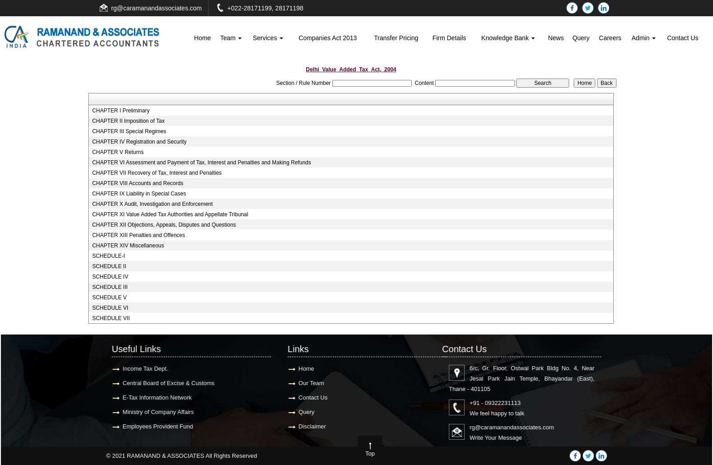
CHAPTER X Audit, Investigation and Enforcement (152, 204)
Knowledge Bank (508, 38)
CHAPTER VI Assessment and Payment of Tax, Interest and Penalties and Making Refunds (201, 162)
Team (231, 38)
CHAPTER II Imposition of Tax (128, 121)
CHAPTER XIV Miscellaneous (128, 245)
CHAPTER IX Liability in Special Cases (139, 194)
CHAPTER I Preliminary (120, 110)
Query (580, 38)
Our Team (42, 383)
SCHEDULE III (110, 287)
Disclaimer (43, 426)
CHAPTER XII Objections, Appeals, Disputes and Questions (164, 225)
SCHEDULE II (109, 266)
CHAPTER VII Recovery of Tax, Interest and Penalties (156, 173)
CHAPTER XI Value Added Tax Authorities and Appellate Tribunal (170, 214)
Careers (610, 38)
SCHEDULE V (109, 297)
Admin (644, 38)
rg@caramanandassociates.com (156, 8)
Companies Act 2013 (328, 38)
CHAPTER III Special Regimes (129, 131)
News (556, 38)
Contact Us (682, 38)
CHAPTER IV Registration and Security (139, 142)
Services (268, 38)
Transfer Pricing (396, 38)
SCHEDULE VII (110, 318)
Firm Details (449, 38)
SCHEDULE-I (108, 256)
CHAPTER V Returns (117, 152)
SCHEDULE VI (110, 308)
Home (202, 38)
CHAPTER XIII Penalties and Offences (138, 235)
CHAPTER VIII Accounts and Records (137, 183)
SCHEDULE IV (110, 277)
